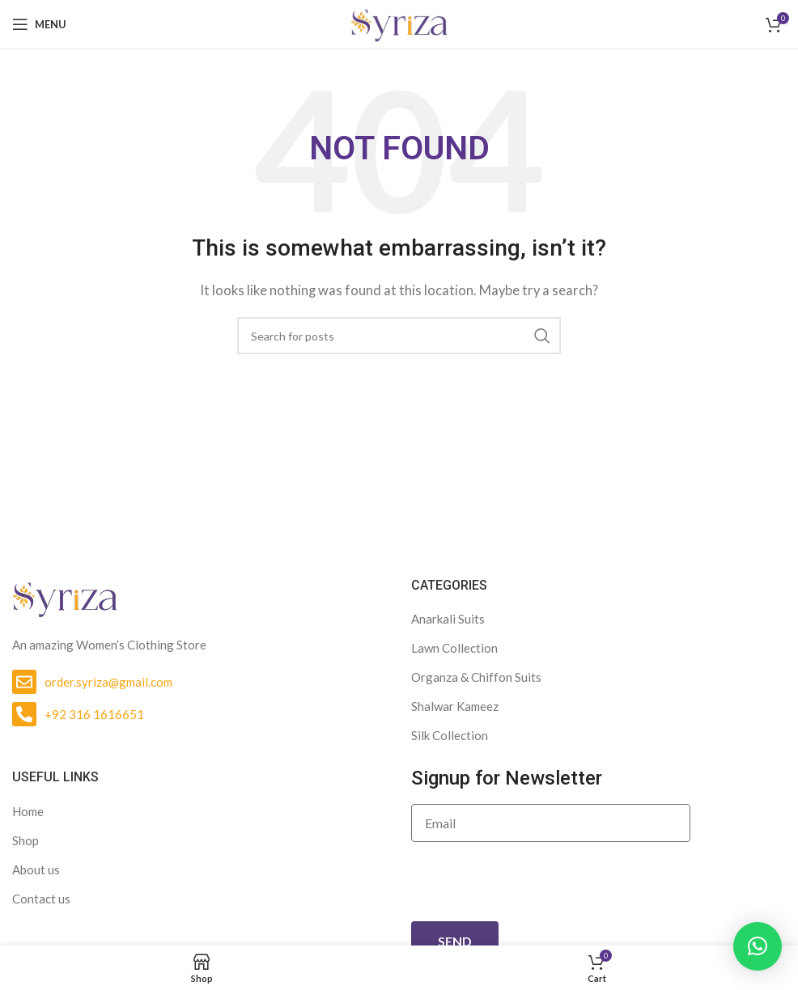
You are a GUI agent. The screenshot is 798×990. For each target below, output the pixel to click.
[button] (757, 946)
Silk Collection (449, 735)
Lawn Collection (454, 648)
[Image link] (64, 597)
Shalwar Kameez (455, 706)
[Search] (399, 335)
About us (36, 869)
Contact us (41, 898)
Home (28, 811)
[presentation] (534, 881)
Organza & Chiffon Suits (476, 677)
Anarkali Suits (448, 618)
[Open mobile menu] (39, 24)
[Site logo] (399, 22)
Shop (25, 840)
